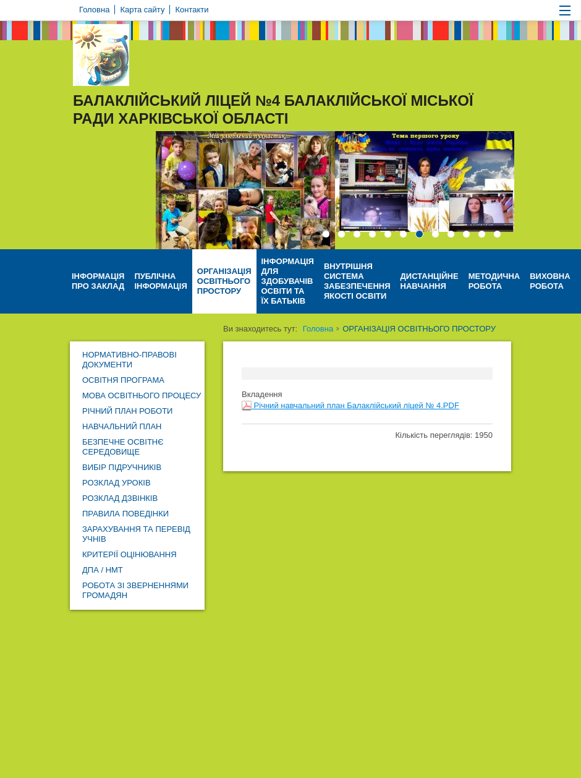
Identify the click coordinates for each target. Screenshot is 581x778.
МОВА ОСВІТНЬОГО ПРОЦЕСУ (141, 395)
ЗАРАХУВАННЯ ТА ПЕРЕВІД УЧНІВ (136, 534)
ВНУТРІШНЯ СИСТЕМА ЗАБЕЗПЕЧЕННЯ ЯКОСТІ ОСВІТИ (357, 281)
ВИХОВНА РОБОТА (550, 281)
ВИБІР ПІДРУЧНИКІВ (121, 467)
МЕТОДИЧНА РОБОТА (494, 281)
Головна (318, 328)
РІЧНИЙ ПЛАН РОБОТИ (127, 411)
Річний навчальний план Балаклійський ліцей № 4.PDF (350, 405)
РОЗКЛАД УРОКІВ (116, 482)
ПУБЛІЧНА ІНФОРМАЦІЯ (160, 281)
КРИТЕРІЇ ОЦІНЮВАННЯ (129, 554)
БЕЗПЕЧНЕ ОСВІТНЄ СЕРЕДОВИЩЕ (123, 446)
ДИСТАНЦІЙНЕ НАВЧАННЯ (430, 281)
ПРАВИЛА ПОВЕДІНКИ (125, 513)
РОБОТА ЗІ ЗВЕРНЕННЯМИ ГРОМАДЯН (135, 590)
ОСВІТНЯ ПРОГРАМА (123, 380)
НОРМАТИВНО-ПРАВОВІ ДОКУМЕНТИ (129, 359)
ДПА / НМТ (102, 570)
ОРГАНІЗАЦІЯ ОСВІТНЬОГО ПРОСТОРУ (224, 281)
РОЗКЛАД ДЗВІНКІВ (120, 498)
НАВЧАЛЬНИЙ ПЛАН (121, 426)
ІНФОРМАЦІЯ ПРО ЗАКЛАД (98, 281)
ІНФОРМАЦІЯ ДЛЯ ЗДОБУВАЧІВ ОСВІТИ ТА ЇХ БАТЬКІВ (287, 281)
